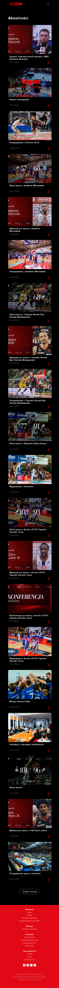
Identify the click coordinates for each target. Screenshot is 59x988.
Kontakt (29, 954)
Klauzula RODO (29, 946)
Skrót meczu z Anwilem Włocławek (27, 186)
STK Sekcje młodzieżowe (29, 929)
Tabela (30, 912)
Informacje (30, 934)
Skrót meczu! (16, 788)
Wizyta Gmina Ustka (20, 702)
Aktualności (29, 909)
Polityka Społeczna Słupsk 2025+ (29, 921)
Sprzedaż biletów (29, 937)
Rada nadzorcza (29, 959)
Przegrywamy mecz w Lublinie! (25, 874)
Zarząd (29, 957)
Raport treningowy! (19, 100)
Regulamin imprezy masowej (29, 940)
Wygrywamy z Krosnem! (21, 487)
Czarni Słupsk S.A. (29, 951)
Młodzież (29, 926)
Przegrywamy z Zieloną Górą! (24, 143)
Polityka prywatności (29, 943)
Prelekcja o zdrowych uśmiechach (27, 745)
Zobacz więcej (30, 891)
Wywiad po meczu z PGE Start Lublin (28, 831)
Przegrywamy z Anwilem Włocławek (28, 272)
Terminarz (29, 915)
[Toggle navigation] (48, 4)
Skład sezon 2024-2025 (29, 918)
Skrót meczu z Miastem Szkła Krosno (28, 444)
